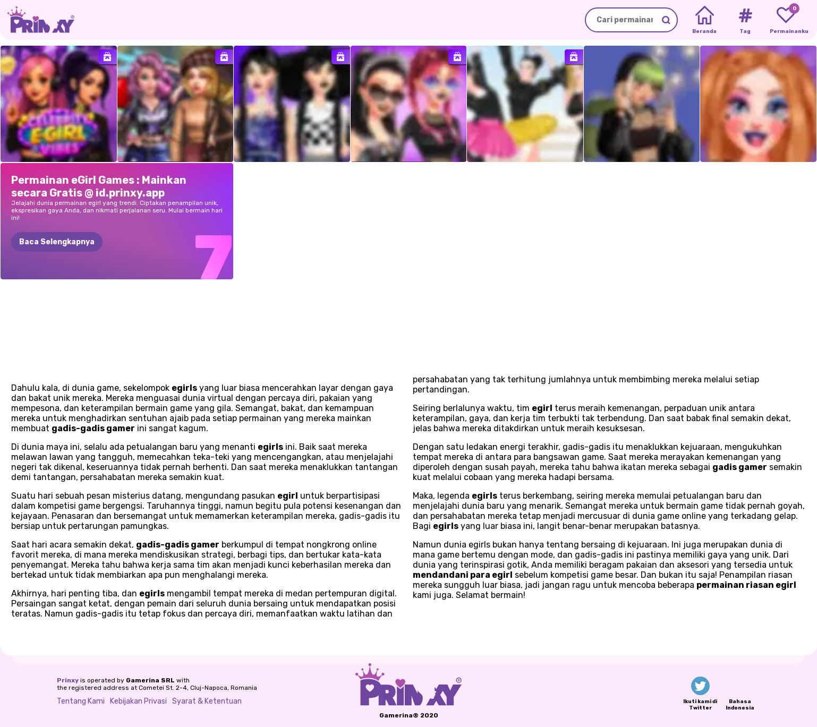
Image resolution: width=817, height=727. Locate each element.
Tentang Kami (81, 701)
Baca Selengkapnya (57, 241)
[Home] (704, 20)
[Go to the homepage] (37, 20)
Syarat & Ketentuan (207, 701)
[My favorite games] (786, 20)
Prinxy (68, 680)
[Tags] (745, 20)
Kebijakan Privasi (138, 701)
